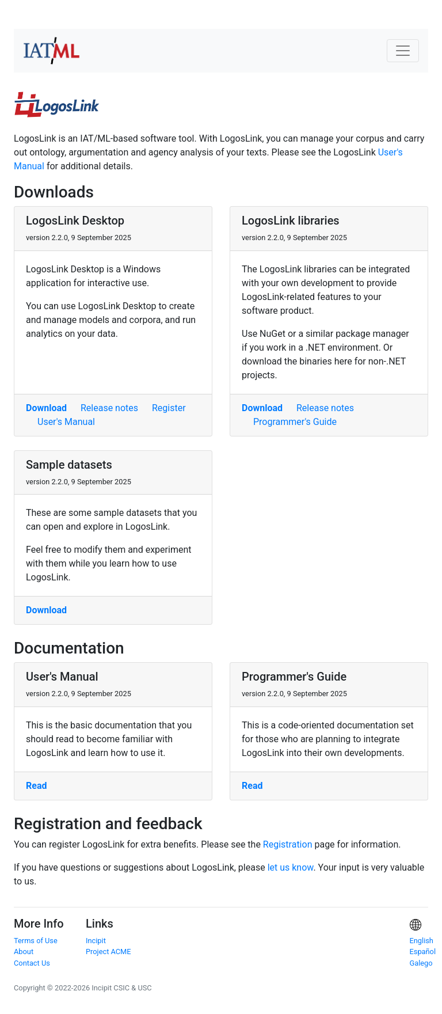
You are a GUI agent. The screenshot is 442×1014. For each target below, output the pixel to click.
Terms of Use (36, 940)
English (421, 940)
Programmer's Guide (295, 421)
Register (169, 407)
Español (423, 951)
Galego (421, 963)
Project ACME (108, 951)
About (23, 951)
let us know (291, 867)
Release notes (109, 407)
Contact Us (32, 963)
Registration (288, 844)
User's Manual (66, 421)
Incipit (96, 940)
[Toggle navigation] (403, 50)
